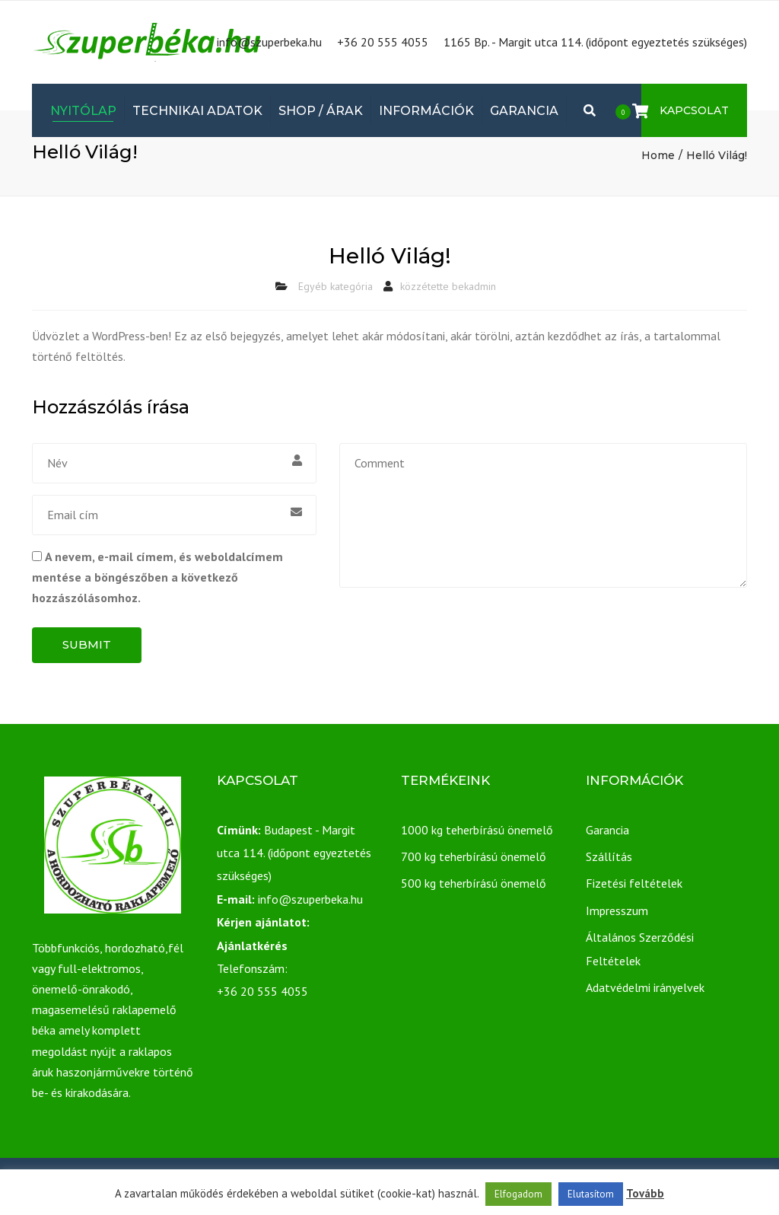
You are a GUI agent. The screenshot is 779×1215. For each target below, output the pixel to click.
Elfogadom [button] (518, 1194)
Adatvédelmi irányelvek (645, 987)
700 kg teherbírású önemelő (473, 856)
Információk (426, 111)
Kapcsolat (694, 110)
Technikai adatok (197, 111)
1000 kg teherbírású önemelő (477, 829)
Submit (86, 644)
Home (658, 155)
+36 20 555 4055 (382, 41)
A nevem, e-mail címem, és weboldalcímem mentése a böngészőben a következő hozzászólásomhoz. (157, 577)
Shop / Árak (320, 111)
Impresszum (617, 910)
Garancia (524, 111)
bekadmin (474, 286)
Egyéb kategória (335, 286)
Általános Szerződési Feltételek (640, 949)
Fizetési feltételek (634, 883)
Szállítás (609, 856)
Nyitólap (83, 111)
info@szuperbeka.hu (269, 41)
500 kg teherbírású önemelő (473, 883)
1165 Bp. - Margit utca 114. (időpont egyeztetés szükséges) (595, 41)
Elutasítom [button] (591, 1194)
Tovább (645, 1193)
